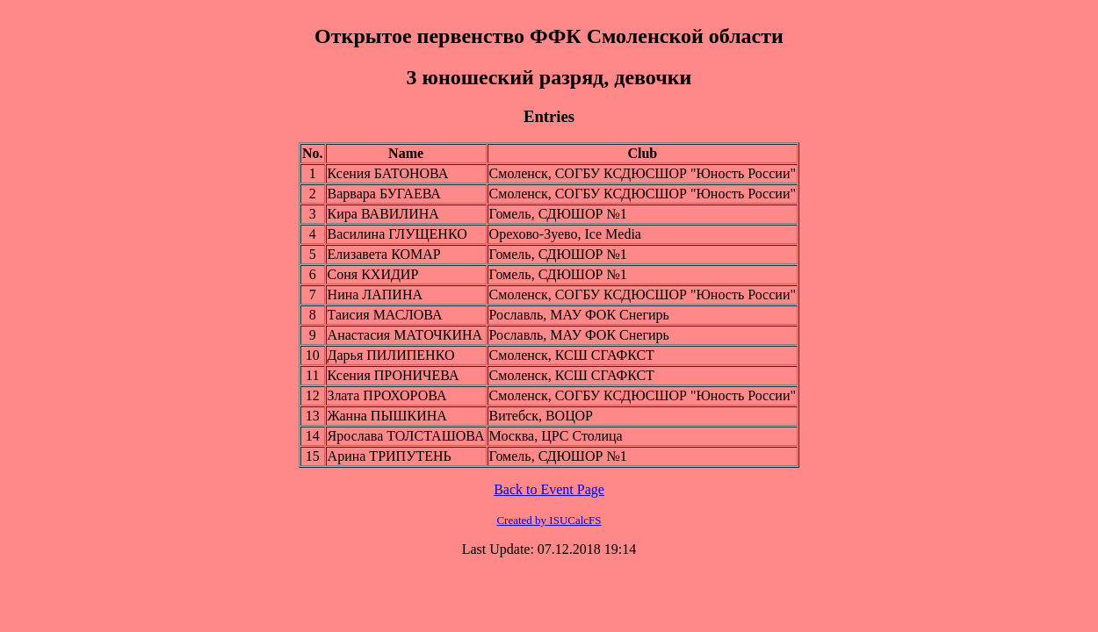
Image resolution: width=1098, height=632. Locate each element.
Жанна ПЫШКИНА (387, 415)
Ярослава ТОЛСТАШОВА (406, 435)
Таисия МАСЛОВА (385, 314)
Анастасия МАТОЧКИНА (405, 334)
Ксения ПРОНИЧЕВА (393, 375)
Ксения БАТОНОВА (388, 173)
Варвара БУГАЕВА (384, 193)
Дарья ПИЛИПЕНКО (391, 355)
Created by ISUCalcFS (548, 520)
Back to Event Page (549, 489)
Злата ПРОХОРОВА (387, 395)
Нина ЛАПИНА (375, 294)
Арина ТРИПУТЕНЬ (389, 456)
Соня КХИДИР (373, 274)
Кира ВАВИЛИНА (383, 213)
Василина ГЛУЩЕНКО (397, 233)
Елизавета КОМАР (384, 254)
